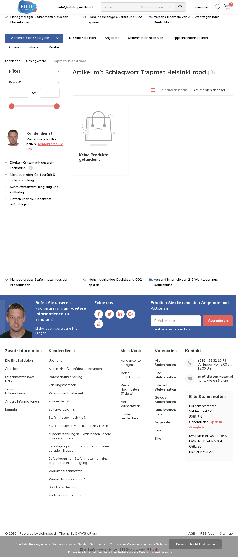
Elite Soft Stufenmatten (165, 390)
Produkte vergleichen (129, 419)
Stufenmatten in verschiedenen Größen (78, 429)
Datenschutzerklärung (65, 380)
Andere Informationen (24, 50)
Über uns (55, 364)
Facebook (98, 316)
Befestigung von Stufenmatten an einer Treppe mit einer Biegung (79, 464)
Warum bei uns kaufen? (67, 482)
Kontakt (55, 50)
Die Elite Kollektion (82, 41)
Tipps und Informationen (190, 41)
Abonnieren (218, 324)
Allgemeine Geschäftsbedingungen (75, 372)
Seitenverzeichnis (62, 413)
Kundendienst (59, 404)
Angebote (112, 41)
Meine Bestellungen (130, 378)
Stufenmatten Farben (165, 415)
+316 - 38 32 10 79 (212, 364)
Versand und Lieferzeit (66, 396)
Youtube (98, 326)
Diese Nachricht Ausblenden (195, 544)
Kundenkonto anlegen (131, 366)
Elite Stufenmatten (165, 378)
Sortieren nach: (174, 93)
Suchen (180, 7)
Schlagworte (36, 64)
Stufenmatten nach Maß (145, 41)
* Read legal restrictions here (170, 333)
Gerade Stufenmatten (165, 403)
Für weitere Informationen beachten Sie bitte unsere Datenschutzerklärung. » (120, 552)
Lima (158, 433)
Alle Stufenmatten (165, 366)
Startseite (12, 64)
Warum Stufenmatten (65, 474)
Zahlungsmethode (63, 388)
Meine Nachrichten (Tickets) (130, 392)
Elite (158, 442)
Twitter (109, 316)
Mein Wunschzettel (131, 407)
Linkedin (120, 316)
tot (32, 96)
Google (130, 316)
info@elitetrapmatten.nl (75, 7)
